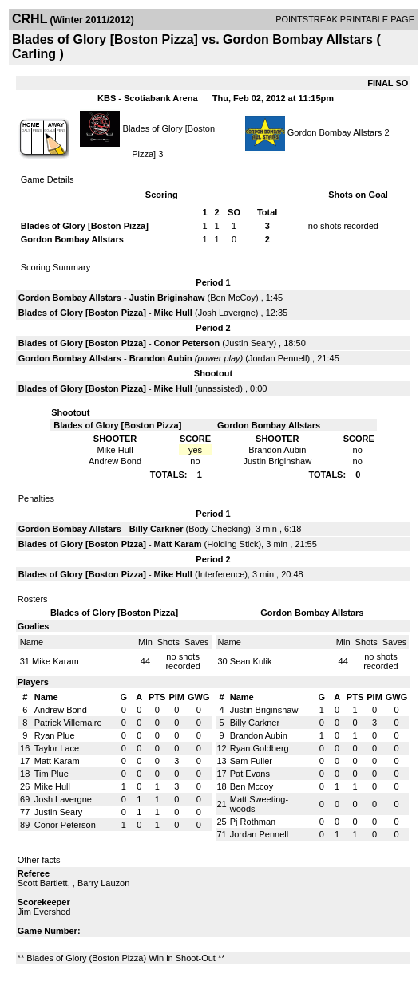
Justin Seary (249, 343)
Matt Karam (178, 544)
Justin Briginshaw (167, 297)
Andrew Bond (60, 710)
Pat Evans (250, 773)
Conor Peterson (187, 343)
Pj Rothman (252, 821)
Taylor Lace (56, 748)
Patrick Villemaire (68, 722)
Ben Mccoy (251, 786)
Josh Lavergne (227, 312)
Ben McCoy (233, 297)
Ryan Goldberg (259, 748)
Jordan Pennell (277, 358)
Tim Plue (51, 773)
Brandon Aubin (160, 358)
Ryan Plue (54, 735)
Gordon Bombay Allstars (334, 132)
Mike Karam (55, 661)
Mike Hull (173, 312)
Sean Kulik (251, 661)
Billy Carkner (156, 529)
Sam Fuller (251, 761)
